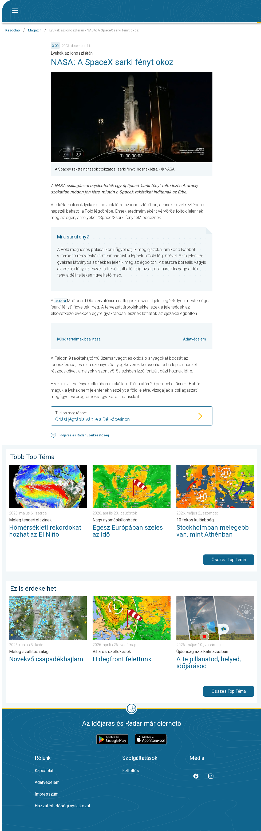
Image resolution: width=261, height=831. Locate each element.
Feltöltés (130, 770)
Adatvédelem (194, 339)
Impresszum (46, 794)
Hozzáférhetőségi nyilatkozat (62, 805)
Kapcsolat (44, 770)
